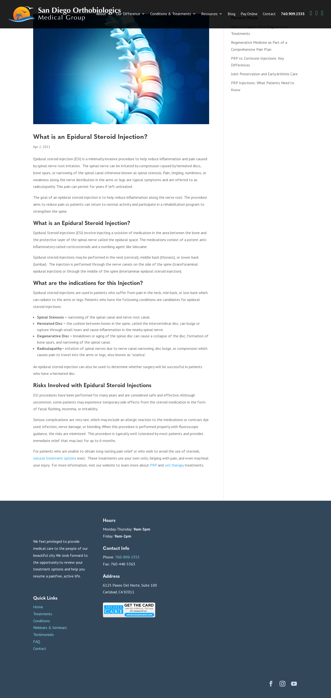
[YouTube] (294, 684)
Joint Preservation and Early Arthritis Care (264, 73)
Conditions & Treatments (170, 14)
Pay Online (249, 14)
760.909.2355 (293, 14)
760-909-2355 (127, 557)
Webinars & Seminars (50, 627)
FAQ (36, 641)
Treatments (42, 613)
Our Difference (128, 14)
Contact (269, 14)
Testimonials (43, 634)
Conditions (41, 620)
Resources (209, 14)
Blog (231, 14)
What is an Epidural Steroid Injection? (90, 136)
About (101, 14)
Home (38, 606)
